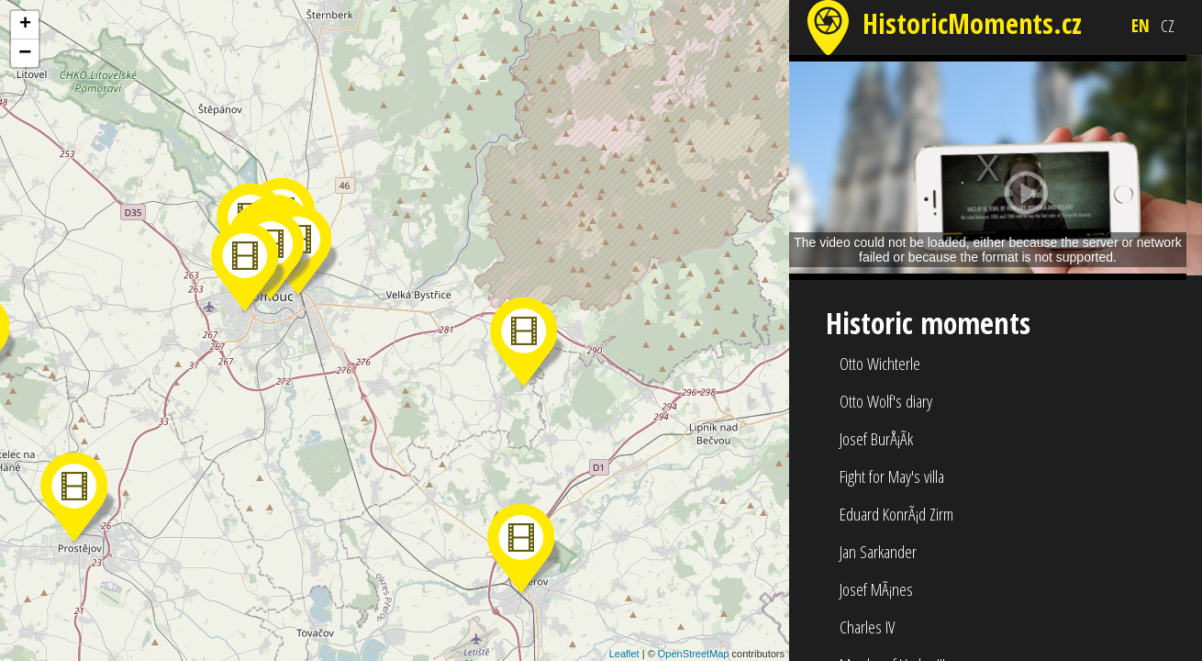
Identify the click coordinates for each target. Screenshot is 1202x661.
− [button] (24, 53)
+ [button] (25, 25)
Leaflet (624, 653)
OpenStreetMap (693, 653)
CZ (1167, 26)
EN (1140, 26)
